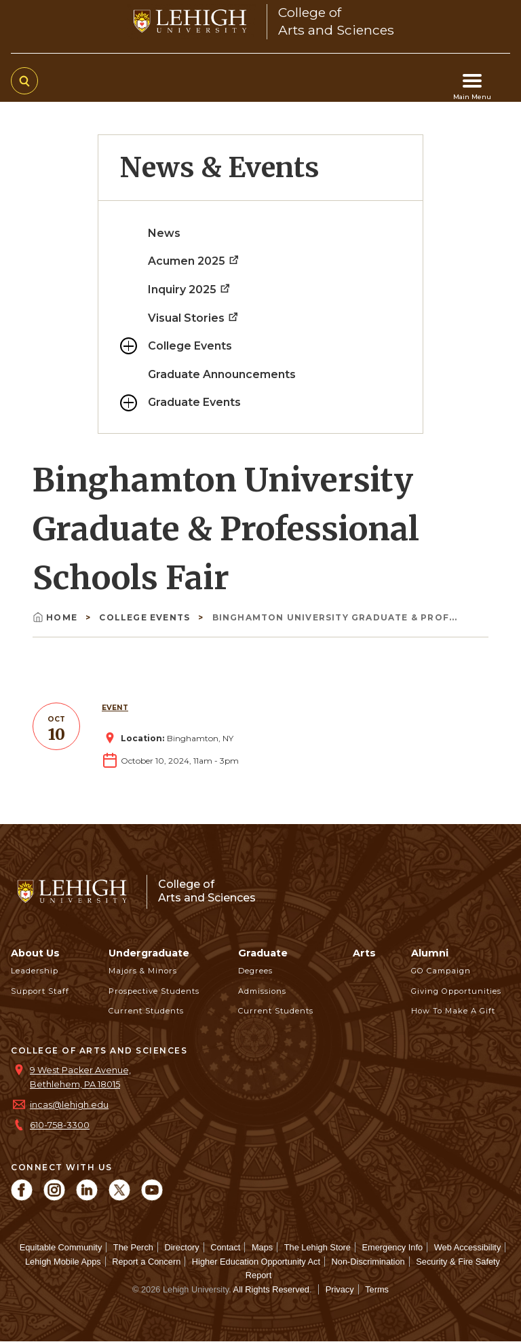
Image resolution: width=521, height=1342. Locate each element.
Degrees (255, 970)
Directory (181, 1247)
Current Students (146, 1010)
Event (115, 707)
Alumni (429, 953)
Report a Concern (146, 1261)
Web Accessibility (467, 1247)
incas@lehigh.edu (69, 1105)
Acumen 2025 (194, 261)
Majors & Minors (143, 970)
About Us (35, 953)
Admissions (262, 991)
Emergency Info (392, 1247)
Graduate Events (194, 402)
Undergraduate (149, 953)
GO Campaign (441, 970)
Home (56, 617)
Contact (225, 1247)
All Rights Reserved (271, 1289)
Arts (364, 953)
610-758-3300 (60, 1125)
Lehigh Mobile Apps (63, 1261)
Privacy (340, 1289)
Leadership (34, 970)
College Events (190, 345)
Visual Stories (193, 318)
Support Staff (40, 991)
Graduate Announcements (222, 374)
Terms (377, 1289)
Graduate (263, 953)
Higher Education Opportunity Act (256, 1261)
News (164, 233)
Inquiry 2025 (189, 289)
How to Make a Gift (453, 1010)
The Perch (133, 1247)
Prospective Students (154, 991)
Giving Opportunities (456, 991)
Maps (262, 1247)
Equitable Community (61, 1247)
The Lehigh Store (317, 1247)
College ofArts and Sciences (207, 891)
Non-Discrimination (368, 1261)
